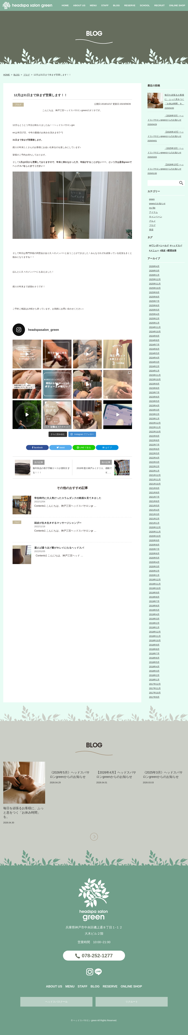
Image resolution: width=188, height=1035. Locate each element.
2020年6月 (154, 553)
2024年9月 (154, 336)
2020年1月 (154, 575)
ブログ (26, 74)
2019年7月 (154, 601)
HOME (6, 74)
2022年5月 (154, 453)
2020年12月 (155, 527)
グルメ (152, 221)
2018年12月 (155, 632)
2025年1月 (154, 323)
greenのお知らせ (157, 203)
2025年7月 (154, 301)
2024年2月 (154, 366)
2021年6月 (154, 501)
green (152, 199)
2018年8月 (154, 649)
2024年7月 (154, 344)
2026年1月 (154, 275)
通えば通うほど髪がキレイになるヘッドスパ (59, 547)
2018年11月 (155, 636)
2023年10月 (155, 379)
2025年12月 (155, 279)
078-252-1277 (97, 955)
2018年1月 (154, 679)
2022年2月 (154, 466)
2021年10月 (155, 484)
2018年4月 (154, 666)
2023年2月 (154, 414)
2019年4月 (154, 614)
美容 (151, 229)
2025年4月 (154, 314)
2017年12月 (155, 684)
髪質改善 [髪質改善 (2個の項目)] (172, 250)
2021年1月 (154, 523)
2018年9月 (154, 645)
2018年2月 (154, 675)
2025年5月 (154, 310)
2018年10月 (155, 640)
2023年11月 (155, 375)
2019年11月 (155, 584)
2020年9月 (154, 540)
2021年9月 (154, 488)
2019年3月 (154, 618)
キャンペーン (155, 216)
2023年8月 (154, 388)
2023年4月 (154, 405)
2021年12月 (155, 475)
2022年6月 (154, 449)
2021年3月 (154, 514)
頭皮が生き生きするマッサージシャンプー (57, 523)
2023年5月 (154, 401)
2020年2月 (154, 571)
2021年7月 (154, 497)
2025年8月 (154, 297)
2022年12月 (155, 423)
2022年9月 (154, 436)
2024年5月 (154, 353)
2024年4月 (154, 357)
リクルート (131, 1001)
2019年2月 (154, 623)
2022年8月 (154, 440)
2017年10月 (155, 692)
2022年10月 (155, 431)
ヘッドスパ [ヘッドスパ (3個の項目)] (176, 245)
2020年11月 (155, 531)
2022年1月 (154, 471)
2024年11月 (155, 327)
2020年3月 (154, 566)
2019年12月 (155, 579)
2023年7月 (154, 392)
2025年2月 (154, 318)
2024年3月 (154, 362)
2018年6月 (154, 658)
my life (152, 208)
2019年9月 (154, 592)
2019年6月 (154, 605)
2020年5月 (154, 558)
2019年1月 (154, 627)
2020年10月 (155, 536)
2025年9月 (154, 292)
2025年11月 (155, 283)
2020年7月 (154, 549)
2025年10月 (155, 288)
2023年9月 (154, 384)
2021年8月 (154, 492)
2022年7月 (154, 444)
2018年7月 (154, 653)
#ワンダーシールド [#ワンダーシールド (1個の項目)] (159, 245)
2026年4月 (154, 266)
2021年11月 (155, 479)
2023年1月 (154, 418)
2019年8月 (154, 597)
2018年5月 (154, 662)
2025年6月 (154, 305)
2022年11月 (155, 427)
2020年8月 (154, 545)
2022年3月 (154, 462)
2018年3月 (154, 671)
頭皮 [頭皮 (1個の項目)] (163, 250)
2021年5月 (154, 505)
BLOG (16, 74)
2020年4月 (154, 562)
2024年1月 (154, 370)
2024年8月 (154, 340)
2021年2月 (154, 518)
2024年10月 (155, 331)
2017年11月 (155, 688)
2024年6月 (154, 349)
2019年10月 (155, 588)
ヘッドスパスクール (56, 1001)
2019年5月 (154, 610)
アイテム (153, 212)
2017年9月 (154, 697)
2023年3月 (154, 410)
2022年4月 (154, 458)
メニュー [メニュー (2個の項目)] (154, 250)
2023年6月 (154, 397)
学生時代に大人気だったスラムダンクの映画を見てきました (67, 498)
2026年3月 (154, 270)
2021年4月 (154, 510)
